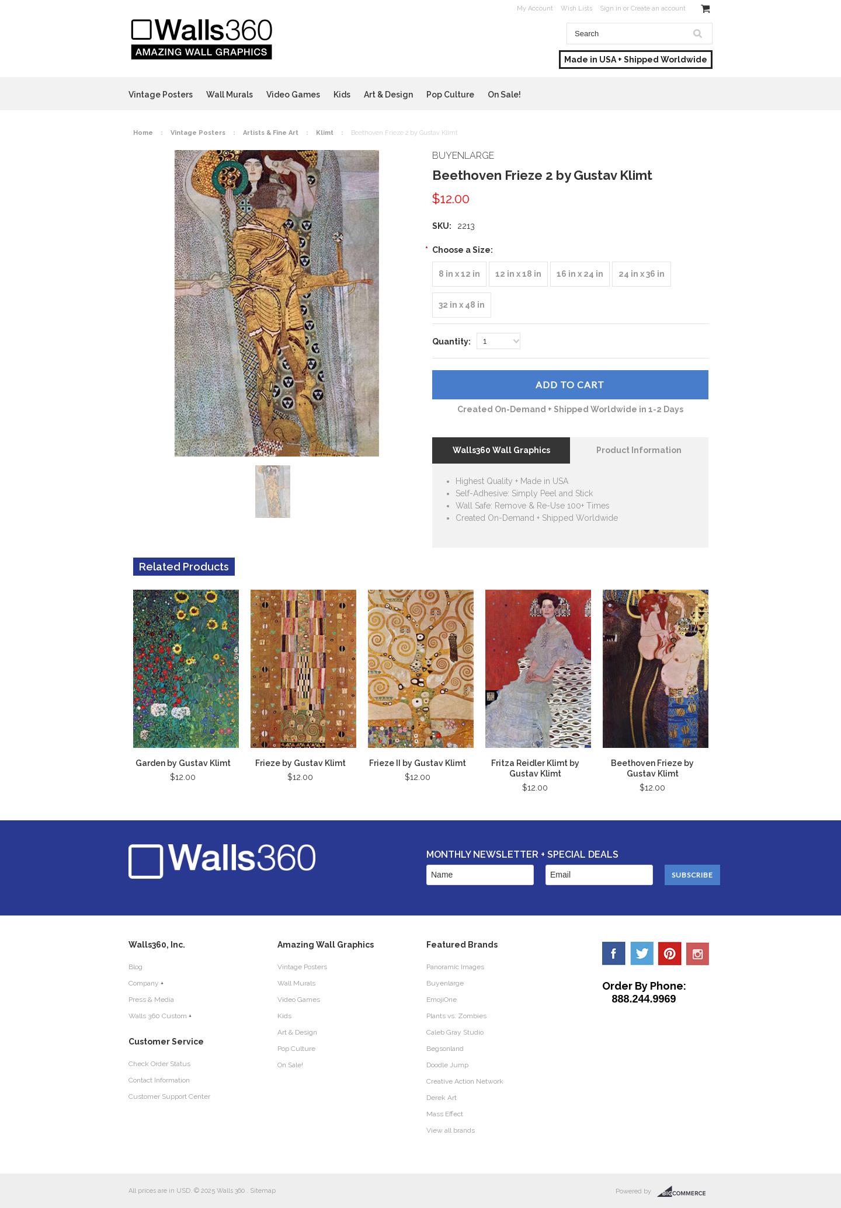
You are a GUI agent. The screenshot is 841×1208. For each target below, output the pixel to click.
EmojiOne (441, 999)
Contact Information (159, 1080)
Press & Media (151, 999)
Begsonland (445, 1049)
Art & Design (388, 94)
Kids (341, 94)
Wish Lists (576, 8)
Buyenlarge (445, 983)
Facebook (613, 953)
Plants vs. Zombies (456, 1016)
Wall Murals (229, 94)
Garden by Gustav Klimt (183, 763)
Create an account (658, 8)
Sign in (610, 8)
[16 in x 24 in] (580, 274)
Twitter (642, 953)
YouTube (698, 953)
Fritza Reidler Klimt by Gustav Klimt (535, 768)
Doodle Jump (447, 1065)
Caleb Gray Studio (455, 1032)
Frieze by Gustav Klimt (300, 763)
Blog (135, 967)
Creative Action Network (464, 1081)
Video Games (293, 94)
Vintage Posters (160, 94)
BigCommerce (685, 1191)
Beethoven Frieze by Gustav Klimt (652, 768)
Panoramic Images (455, 967)
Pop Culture (450, 94)
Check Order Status (159, 1064)
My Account (535, 8)
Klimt (324, 133)
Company (143, 983)
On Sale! (504, 94)
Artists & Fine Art (270, 133)
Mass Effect (444, 1114)
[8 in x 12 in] (459, 274)
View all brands (450, 1130)
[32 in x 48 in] (461, 305)
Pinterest (670, 953)
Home (143, 133)
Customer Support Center (169, 1096)
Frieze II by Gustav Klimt (417, 763)
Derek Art (441, 1098)
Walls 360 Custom (157, 1016)
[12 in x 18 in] (518, 274)
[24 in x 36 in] (641, 274)
